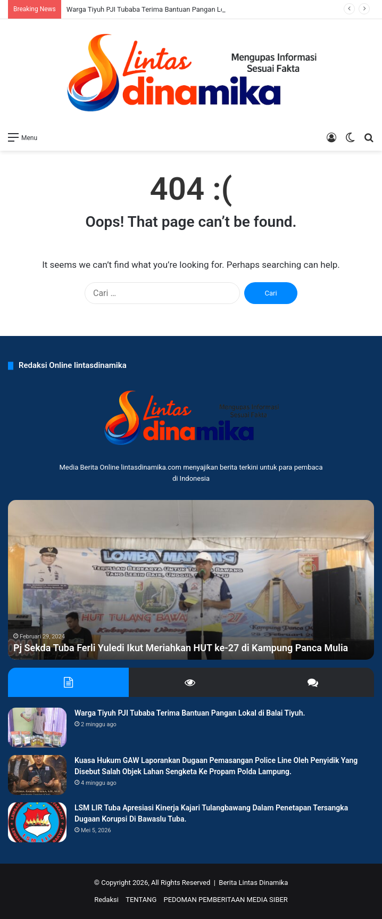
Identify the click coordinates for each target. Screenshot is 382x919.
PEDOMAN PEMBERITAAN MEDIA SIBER (225, 900)
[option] (191, 580)
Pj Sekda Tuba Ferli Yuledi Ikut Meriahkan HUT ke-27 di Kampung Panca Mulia (180, 647)
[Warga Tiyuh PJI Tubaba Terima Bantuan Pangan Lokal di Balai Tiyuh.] (37, 728)
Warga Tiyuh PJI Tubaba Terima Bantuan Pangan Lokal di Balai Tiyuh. (172, 9)
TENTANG (141, 900)
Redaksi (106, 900)
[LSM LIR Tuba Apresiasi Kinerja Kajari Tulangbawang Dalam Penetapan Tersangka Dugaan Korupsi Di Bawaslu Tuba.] (37, 822)
